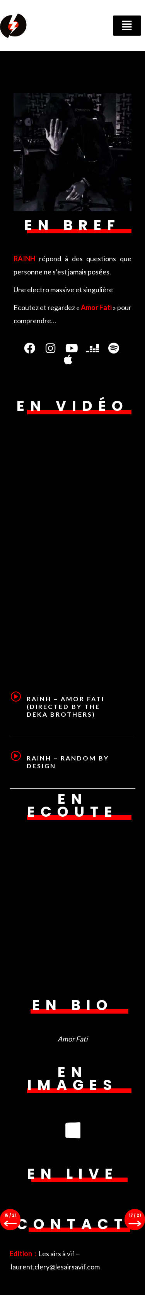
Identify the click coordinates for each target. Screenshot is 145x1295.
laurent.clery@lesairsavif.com (55, 1266)
